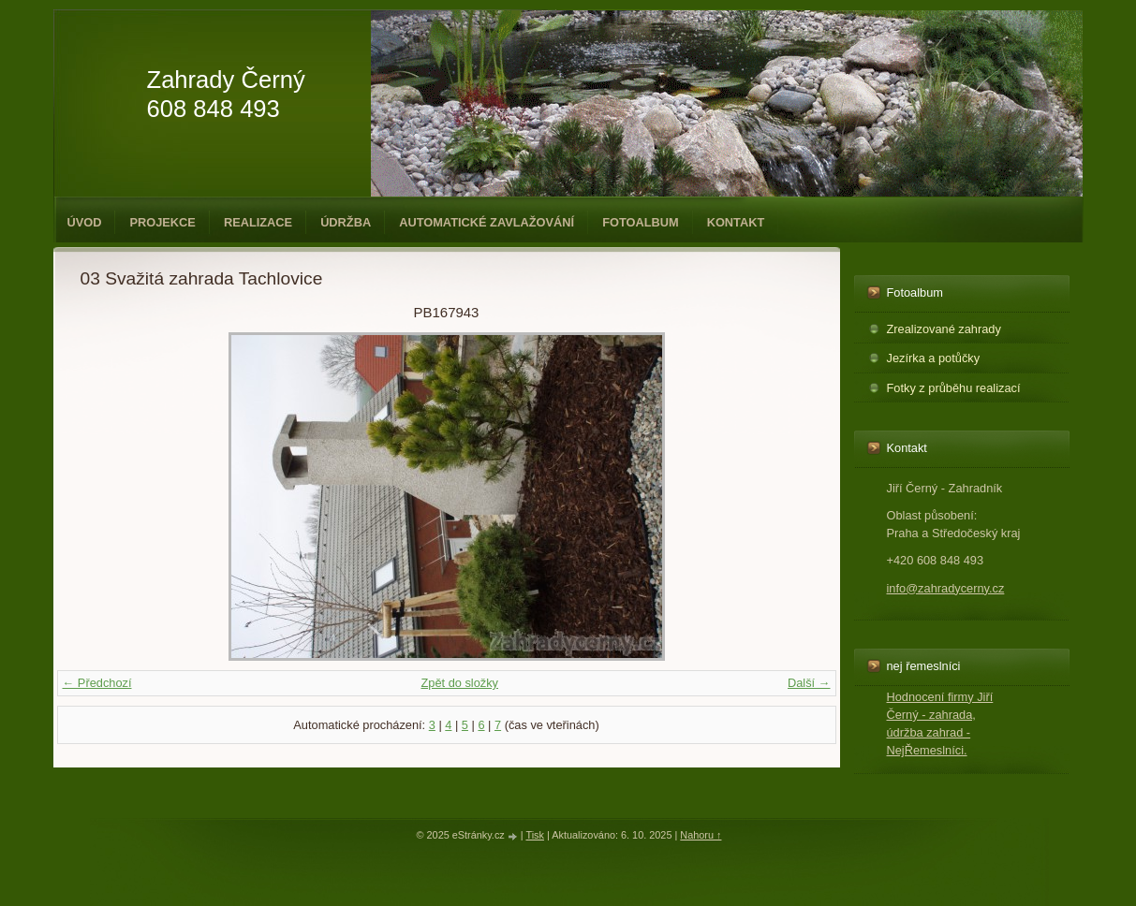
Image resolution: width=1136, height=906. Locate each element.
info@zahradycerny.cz (946, 588)
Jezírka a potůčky (934, 358)
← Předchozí (97, 683)
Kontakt (736, 222)
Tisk (534, 834)
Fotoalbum (640, 222)
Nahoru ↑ (700, 834)
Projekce (162, 222)
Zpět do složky (459, 683)
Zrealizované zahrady (944, 329)
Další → (809, 683)
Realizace (258, 222)
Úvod (84, 222)
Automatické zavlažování (486, 222)
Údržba (345, 222)
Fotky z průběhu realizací (954, 388)
